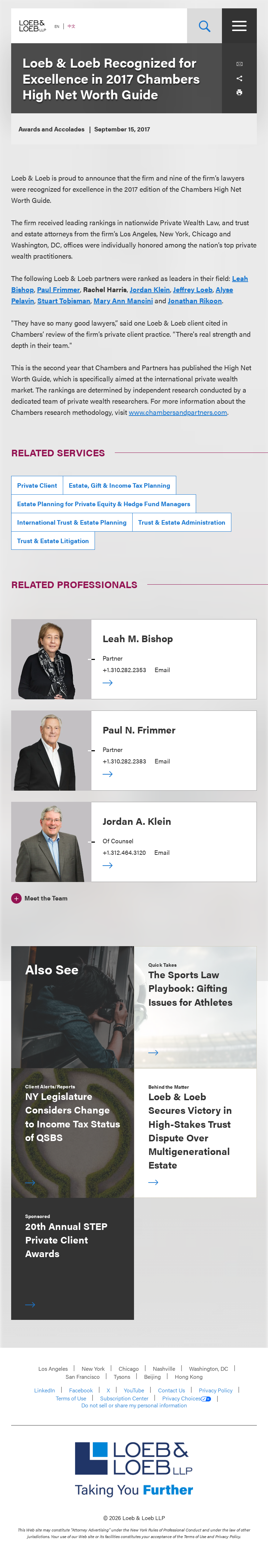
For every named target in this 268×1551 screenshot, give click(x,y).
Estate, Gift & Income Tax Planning (119, 485)
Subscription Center (124, 1398)
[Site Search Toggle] (204, 25)
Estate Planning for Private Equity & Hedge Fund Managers (103, 503)
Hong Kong (189, 1377)
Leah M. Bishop (138, 638)
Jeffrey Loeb (193, 289)
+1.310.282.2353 (124, 669)
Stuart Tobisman (63, 300)
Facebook (81, 1390)
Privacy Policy (215, 1390)
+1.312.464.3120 (124, 852)
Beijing (152, 1377)
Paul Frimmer (58, 289)
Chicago (129, 1368)
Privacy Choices (186, 1398)
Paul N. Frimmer (139, 729)
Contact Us (171, 1390)
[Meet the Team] (39, 897)
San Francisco (83, 1377)
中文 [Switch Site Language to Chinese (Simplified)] (71, 26)
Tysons (122, 1377)
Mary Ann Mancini (123, 300)
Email (162, 669)
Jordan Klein (150, 289)
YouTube (134, 1390)
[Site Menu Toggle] (239, 25)
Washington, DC (208, 1368)
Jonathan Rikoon (195, 300)
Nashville (164, 1368)
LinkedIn (44, 1390)
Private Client (37, 485)
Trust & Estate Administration (181, 522)
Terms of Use (71, 1398)
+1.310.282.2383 (124, 761)
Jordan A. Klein (137, 821)
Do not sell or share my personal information (134, 1405)
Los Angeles (53, 1368)
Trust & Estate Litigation (53, 540)
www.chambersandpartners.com (178, 412)
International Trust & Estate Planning (72, 522)
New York (93, 1368)
